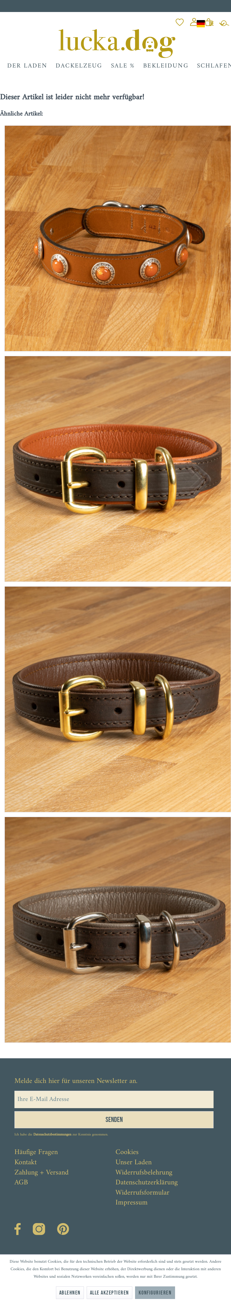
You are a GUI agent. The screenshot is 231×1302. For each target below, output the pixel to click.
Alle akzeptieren (109, 1292)
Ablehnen (70, 1292)
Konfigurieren (155, 1292)
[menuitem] (180, 20)
